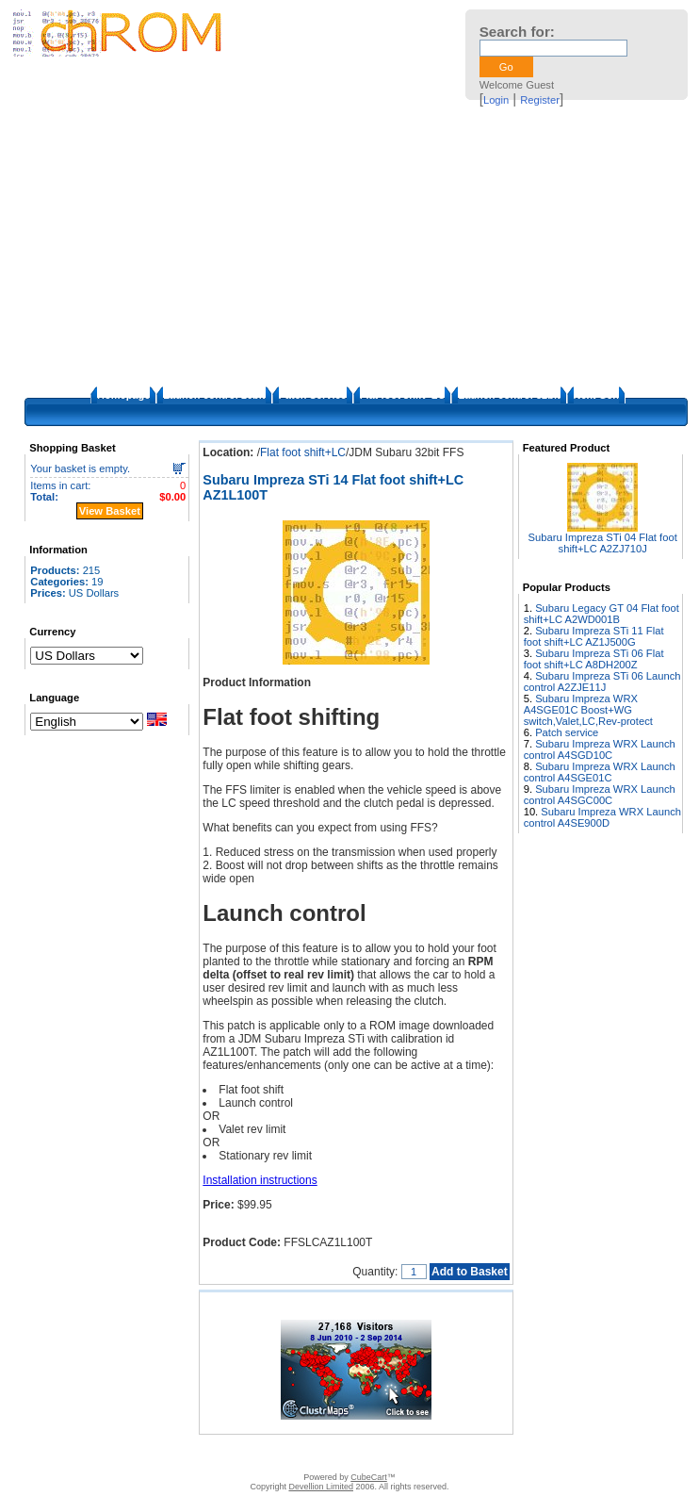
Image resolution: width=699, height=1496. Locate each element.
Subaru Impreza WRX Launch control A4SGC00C (599, 794)
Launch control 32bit (509, 395)
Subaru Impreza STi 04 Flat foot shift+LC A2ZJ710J (602, 543)
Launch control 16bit (214, 395)
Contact (175, 1453)
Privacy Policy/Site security (483, 1453)
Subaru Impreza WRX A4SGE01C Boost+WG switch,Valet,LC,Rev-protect (588, 710)
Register (540, 100)
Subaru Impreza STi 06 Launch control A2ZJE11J (602, 681)
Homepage (123, 395)
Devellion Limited (320, 1486)
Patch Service (313, 395)
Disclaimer (228, 1453)
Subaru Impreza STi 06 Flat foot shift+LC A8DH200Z (594, 659)
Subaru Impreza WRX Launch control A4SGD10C (599, 749)
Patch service (566, 732)
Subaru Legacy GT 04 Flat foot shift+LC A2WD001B (601, 613)
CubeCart (368, 1477)
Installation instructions (260, 1180)
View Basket (109, 511)
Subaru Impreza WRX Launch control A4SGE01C (599, 772)
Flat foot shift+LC (403, 395)
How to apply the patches (352, 1453)
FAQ (273, 1453)
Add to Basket (469, 1271)
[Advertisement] (349, 245)
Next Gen (596, 395)
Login (496, 100)
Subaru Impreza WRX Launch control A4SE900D (602, 817)
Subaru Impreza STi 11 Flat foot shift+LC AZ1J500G (594, 636)
